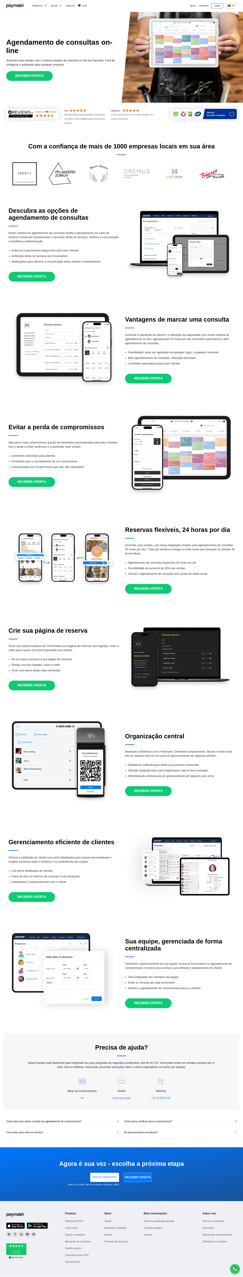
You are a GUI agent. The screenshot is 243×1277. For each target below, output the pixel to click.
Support (204, 6)
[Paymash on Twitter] (9, 1234)
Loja (84, 6)
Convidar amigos (153, 1228)
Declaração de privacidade (217, 1234)
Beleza (108, 1234)
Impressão (208, 1228)
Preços (70, 6)
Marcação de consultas (78, 1241)
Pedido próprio (73, 1248)
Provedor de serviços (116, 1241)
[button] (62, 1121)
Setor (54, 6)
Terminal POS (72, 1262)
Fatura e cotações (75, 1234)
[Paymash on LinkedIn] (21, 1234)
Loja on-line (71, 1228)
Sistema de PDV (74, 1221)
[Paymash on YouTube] (27, 1234)
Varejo (107, 1221)
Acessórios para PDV (77, 1255)
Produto (37, 6)
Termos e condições (214, 1221)
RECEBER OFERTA (147, 1177)
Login (217, 6)
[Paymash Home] (18, 6)
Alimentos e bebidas (115, 1228)
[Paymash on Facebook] (15, 1234)
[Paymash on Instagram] (33, 1234)
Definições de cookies (215, 1241)
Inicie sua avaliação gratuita (159, 1221)
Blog (193, 6)
